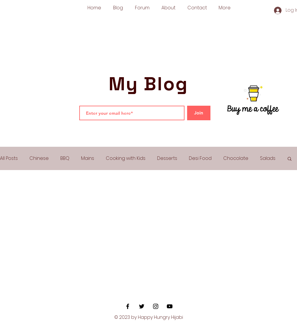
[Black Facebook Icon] (127, 306)
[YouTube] (169, 306)
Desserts (167, 158)
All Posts (9, 158)
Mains (87, 158)
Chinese (39, 158)
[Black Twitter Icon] (141, 306)
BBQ (64, 158)
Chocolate (235, 158)
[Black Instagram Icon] (155, 306)
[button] (289, 159)
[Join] (198, 113)
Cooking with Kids (125, 158)
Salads (267, 158)
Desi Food (200, 158)
